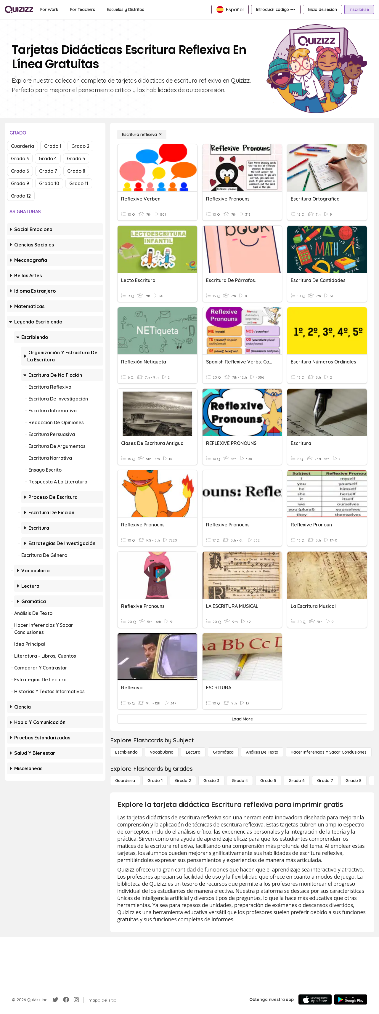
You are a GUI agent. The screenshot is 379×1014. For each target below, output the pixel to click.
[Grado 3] (211, 780)
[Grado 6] (297, 780)
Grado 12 (21, 196)
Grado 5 (76, 158)
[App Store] (315, 999)
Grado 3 (20, 158)
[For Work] (49, 9)
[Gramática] (223, 752)
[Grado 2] (183, 780)
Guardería (22, 146)
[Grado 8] (354, 780)
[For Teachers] (82, 9)
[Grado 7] (325, 780)
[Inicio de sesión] (322, 9)
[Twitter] (55, 1000)
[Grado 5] (268, 780)
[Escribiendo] (126, 752)
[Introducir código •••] (276, 9)
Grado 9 (20, 183)
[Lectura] (193, 752)
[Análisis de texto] (262, 752)
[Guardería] (125, 780)
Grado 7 (48, 171)
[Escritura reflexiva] (141, 134)
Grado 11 (78, 183)
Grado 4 (48, 158)
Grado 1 (52, 146)
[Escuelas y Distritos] (125, 9)
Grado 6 (20, 171)
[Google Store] (350, 999)
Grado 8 (76, 171)
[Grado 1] (155, 780)
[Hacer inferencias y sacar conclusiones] (329, 752)
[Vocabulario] (161, 752)
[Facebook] (66, 1000)
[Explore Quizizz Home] (19, 9)
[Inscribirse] (359, 9)
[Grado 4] (240, 780)
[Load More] (242, 719)
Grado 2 (80, 146)
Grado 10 (49, 183)
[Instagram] (76, 1000)
